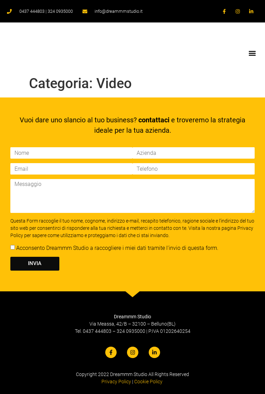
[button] (252, 53)
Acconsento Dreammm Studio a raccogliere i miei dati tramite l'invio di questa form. (117, 248)
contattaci (153, 120)
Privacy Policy (116, 381)
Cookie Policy (148, 381)
